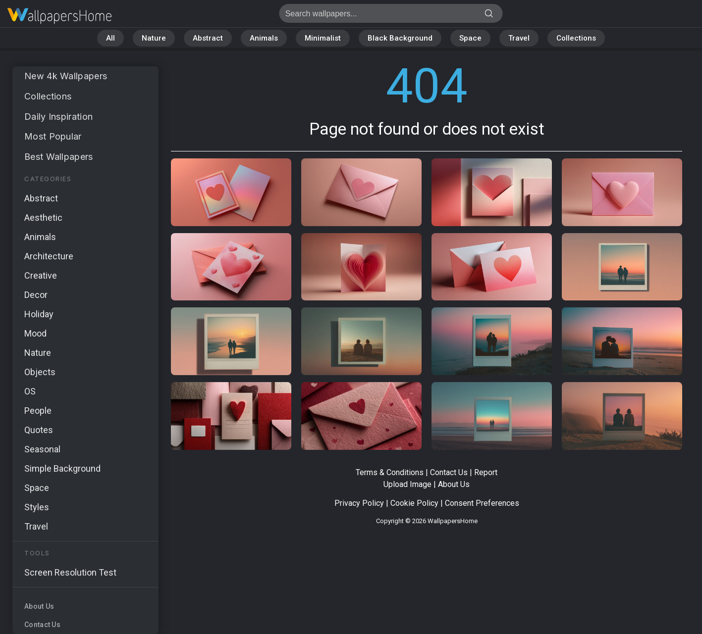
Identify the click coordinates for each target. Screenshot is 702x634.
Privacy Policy (359, 503)
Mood (35, 333)
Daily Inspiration (58, 116)
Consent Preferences (482, 503)
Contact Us (42, 625)
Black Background (400, 38)
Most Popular (53, 136)
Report (485, 472)
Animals (264, 38)
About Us (39, 606)
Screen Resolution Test (70, 572)
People (38, 410)
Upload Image (407, 484)
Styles (36, 507)
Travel (519, 38)
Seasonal (42, 449)
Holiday (39, 314)
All (110, 38)
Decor (36, 295)
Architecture (48, 256)
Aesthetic (43, 217)
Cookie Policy (414, 503)
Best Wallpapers (58, 156)
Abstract (208, 38)
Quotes (38, 430)
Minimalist (323, 38)
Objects (39, 372)
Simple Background (62, 468)
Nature (154, 38)
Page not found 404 (59, 16)
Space (470, 38)
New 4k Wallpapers (65, 76)
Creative (40, 275)
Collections (576, 38)
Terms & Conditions (390, 472)
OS (30, 391)
